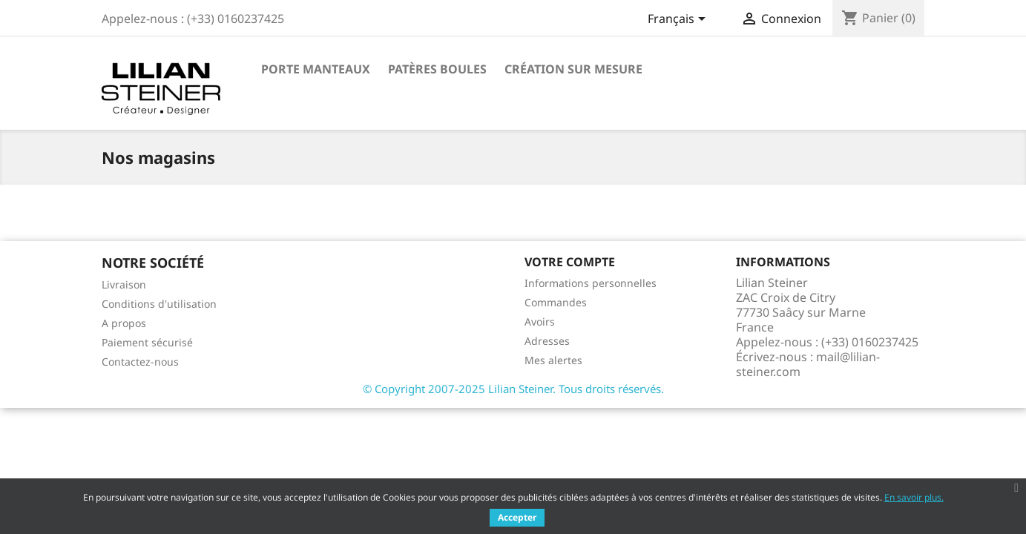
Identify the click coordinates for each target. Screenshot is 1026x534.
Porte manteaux (315, 69)
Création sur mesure (573, 69)
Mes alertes (553, 360)
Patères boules (437, 69)
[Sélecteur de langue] (679, 20)
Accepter (517, 517)
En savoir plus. (914, 497)
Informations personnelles (590, 283)
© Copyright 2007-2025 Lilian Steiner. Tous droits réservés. (513, 388)
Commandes (555, 302)
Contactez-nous (140, 362)
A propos (124, 323)
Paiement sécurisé (147, 342)
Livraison (124, 284)
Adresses (547, 341)
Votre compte (569, 262)
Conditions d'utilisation (159, 304)
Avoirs (539, 321)
